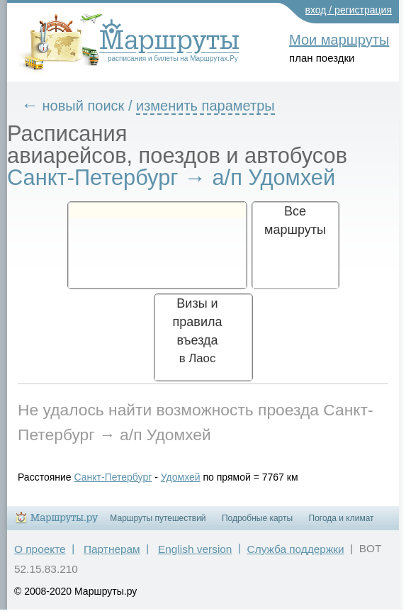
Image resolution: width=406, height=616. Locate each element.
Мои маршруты (339, 39)
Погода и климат (341, 518)
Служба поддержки (295, 549)
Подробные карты (257, 518)
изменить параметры (205, 105)
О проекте (40, 549)
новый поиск (84, 105)
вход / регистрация (349, 10)
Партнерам (112, 549)
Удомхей (181, 477)
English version (195, 549)
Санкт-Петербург (113, 477)
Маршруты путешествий (157, 518)
